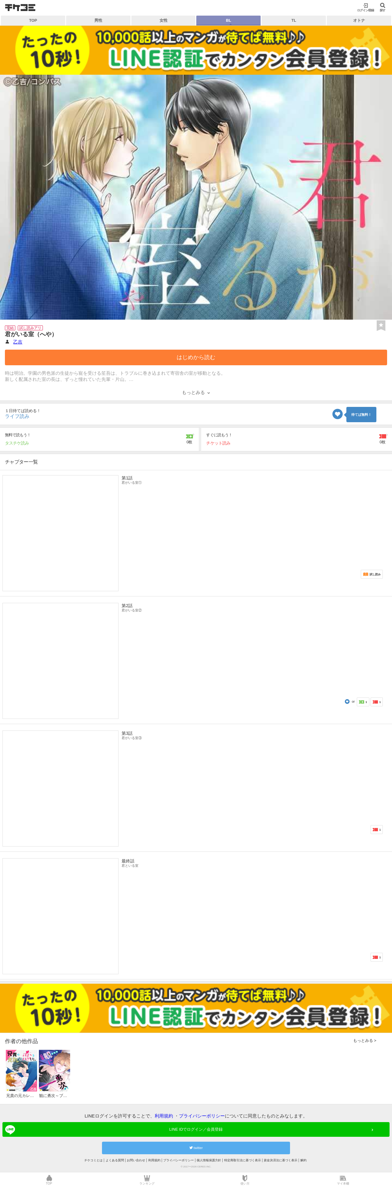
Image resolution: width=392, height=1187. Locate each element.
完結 (10, 328)
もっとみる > (364, 1040)
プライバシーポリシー (202, 1115)
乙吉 (17, 341)
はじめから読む (196, 357)
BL (228, 20)
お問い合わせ (136, 1160)
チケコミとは (93, 1160)
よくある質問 (115, 1160)
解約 (303, 1160)
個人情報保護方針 (209, 1160)
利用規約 (164, 1115)
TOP (33, 20)
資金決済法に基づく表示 (280, 1160)
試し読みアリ (30, 328)
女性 (164, 20)
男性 (98, 20)
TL (293, 20)
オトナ (359, 20)
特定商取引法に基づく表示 (242, 1160)
